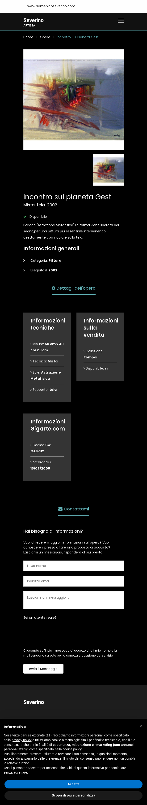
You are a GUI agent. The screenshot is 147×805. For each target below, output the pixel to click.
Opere (45, 37)
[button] (141, 726)
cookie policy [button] (72, 749)
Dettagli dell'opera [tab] (74, 287)
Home (28, 37)
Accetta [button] (73, 784)
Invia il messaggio (43, 669)
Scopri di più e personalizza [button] (73, 795)
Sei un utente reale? (40, 618)
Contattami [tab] (73, 508)
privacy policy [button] (21, 740)
